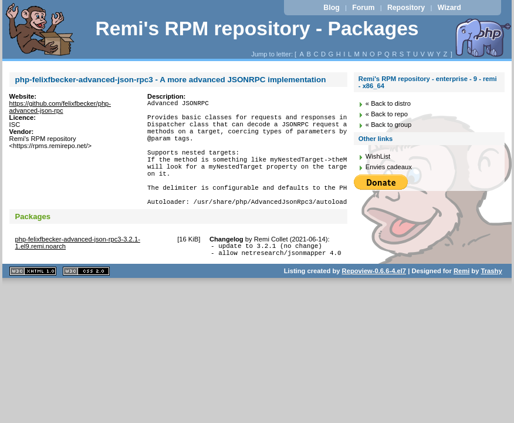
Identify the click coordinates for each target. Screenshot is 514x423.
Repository (406, 8)
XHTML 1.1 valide (32, 301)
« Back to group (388, 124)
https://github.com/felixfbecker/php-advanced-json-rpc (60, 107)
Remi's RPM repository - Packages (256, 28)
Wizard (449, 8)
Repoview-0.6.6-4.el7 (374, 300)
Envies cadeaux (389, 166)
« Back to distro (388, 103)
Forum (363, 8)
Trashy (491, 300)
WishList (378, 156)
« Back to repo (387, 114)
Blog (331, 8)
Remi (461, 300)
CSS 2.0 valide (86, 301)
